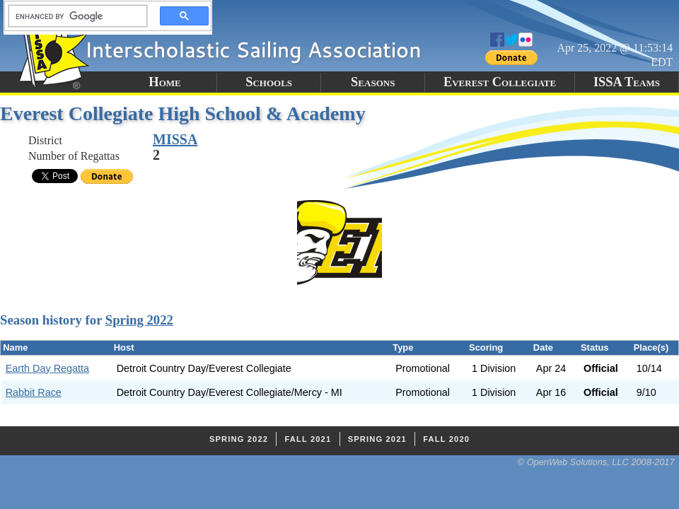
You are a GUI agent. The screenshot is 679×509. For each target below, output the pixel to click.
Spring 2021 (377, 439)
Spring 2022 (139, 319)
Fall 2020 (446, 439)
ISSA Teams (626, 82)
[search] (74, 16)
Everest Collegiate (499, 82)
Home (164, 82)
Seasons (373, 82)
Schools (268, 82)
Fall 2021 (307, 439)
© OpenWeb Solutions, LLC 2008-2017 (596, 462)
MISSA (175, 139)
